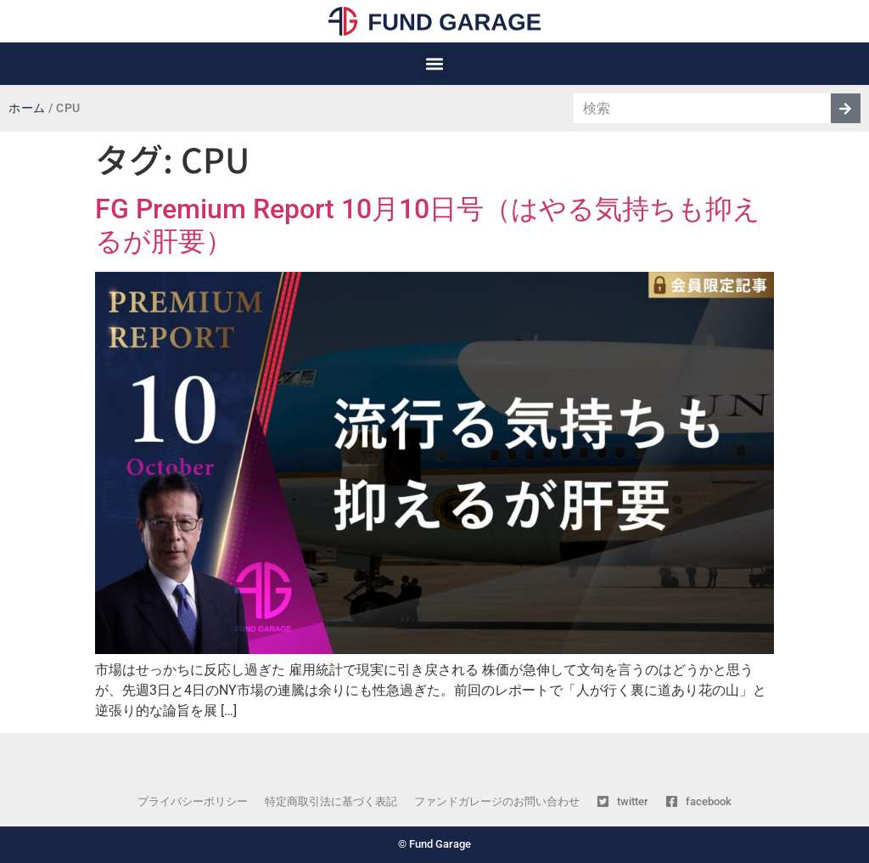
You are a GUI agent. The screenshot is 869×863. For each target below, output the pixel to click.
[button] (435, 64)
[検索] (846, 108)
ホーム (27, 108)
